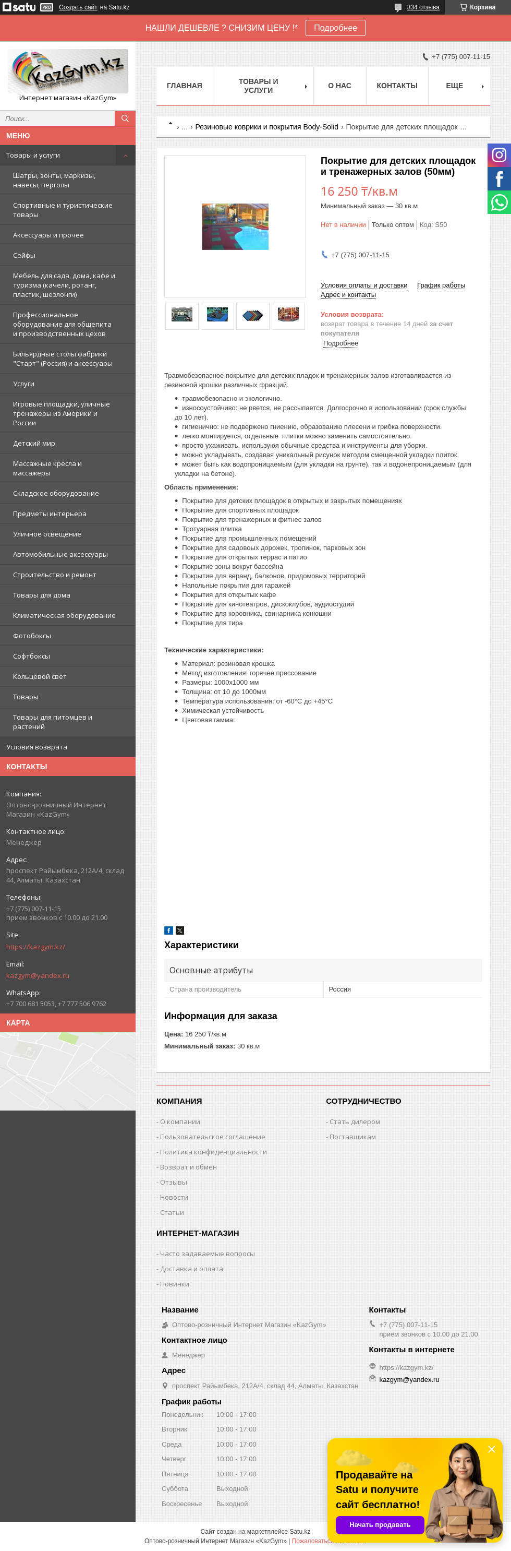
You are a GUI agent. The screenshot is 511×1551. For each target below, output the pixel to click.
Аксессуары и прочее (48, 235)
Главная (184, 85)
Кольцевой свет (40, 676)
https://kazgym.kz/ (35, 946)
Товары (26, 696)
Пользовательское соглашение (212, 1136)
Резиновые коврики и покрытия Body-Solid (267, 127)
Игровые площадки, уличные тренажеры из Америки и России (61, 413)
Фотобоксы (32, 635)
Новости (174, 1197)
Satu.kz (299, 1531)
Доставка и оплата (191, 1268)
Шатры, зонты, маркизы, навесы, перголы (54, 180)
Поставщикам (353, 1136)
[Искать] (125, 118)
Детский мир (34, 443)
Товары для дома (41, 595)
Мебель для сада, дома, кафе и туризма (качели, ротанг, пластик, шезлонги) (64, 285)
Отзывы (173, 1182)
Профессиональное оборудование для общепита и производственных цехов (62, 324)
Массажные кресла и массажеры (47, 468)
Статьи (172, 1212)
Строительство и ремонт (54, 574)
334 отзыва (423, 7)
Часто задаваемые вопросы (207, 1253)
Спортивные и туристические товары (63, 209)
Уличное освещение (47, 534)
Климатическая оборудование (64, 615)
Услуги (23, 383)
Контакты (397, 85)
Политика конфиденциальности (213, 1151)
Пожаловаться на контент (329, 1541)
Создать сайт (78, 7)
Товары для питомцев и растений (52, 721)
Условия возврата (36, 746)
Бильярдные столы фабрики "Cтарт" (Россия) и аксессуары (63, 358)
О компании (180, 1121)
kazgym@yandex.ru (37, 975)
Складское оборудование (56, 493)
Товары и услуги (33, 155)
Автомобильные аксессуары (60, 554)
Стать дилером (355, 1121)
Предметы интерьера (50, 513)
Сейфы (24, 255)
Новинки (174, 1283)
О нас (339, 85)
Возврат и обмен (188, 1167)
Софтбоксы (31, 656)
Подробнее (335, 27)
